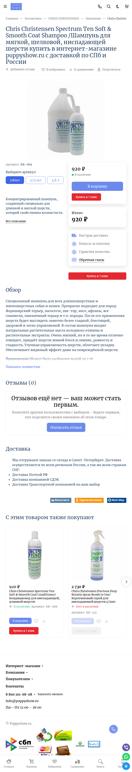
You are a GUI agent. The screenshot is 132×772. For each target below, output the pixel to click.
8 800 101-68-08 (19, 694)
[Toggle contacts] (99, 6)
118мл (15, 180)
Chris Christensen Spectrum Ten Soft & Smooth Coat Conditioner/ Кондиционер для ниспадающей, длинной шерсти (34, 596)
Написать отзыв (66, 427)
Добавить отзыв (22, 69)
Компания (15, 672)
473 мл (35, 180)
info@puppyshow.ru (22, 701)
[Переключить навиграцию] (5, 6)
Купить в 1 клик (86, 197)
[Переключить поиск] (108, 6)
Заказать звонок (50, 694)
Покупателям (18, 679)
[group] (66, 120)
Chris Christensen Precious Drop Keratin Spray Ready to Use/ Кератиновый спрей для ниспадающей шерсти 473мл (94, 596)
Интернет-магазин (23, 666)
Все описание (16, 221)
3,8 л (55, 180)
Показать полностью (23, 367)
